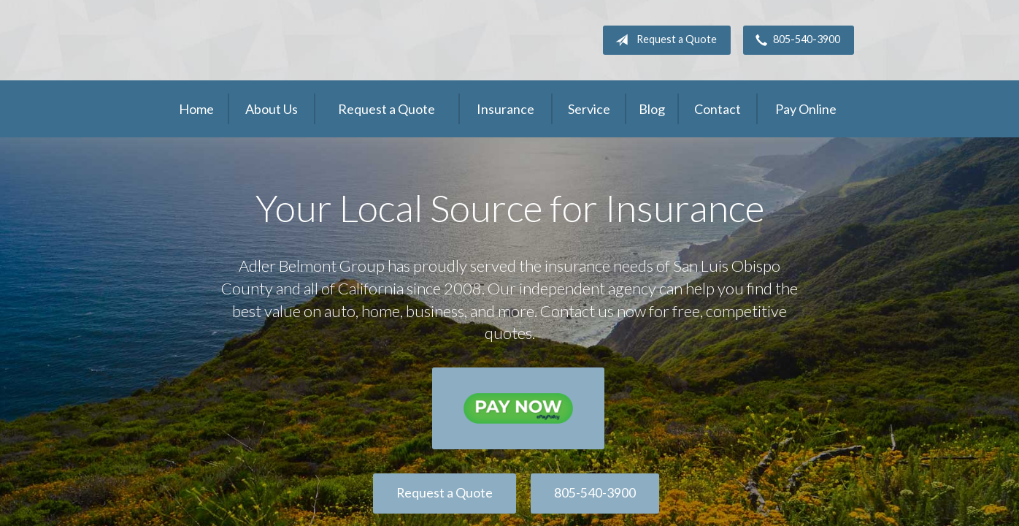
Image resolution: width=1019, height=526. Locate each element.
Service (589, 109)
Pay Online (806, 109)
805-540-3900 (795, 40)
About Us (271, 109)
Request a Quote (663, 40)
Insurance (505, 109)
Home (196, 109)
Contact (717, 109)
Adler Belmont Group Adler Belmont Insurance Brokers (274, 40)
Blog (652, 109)
